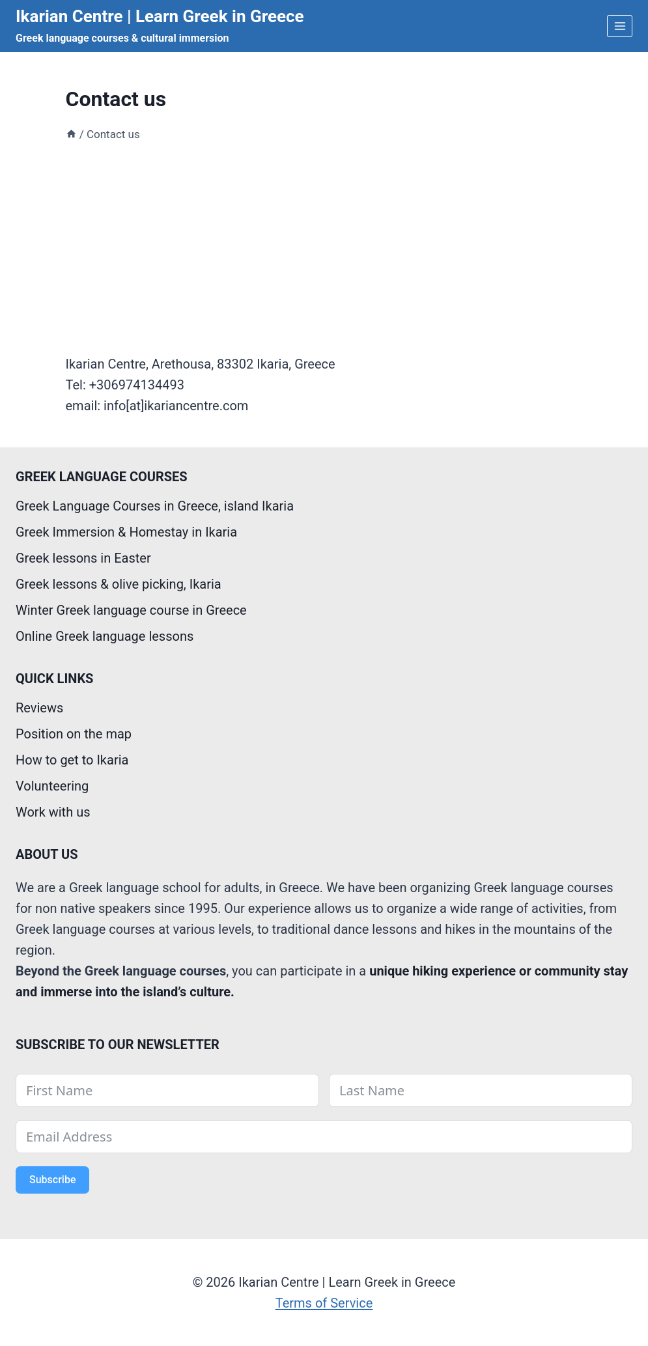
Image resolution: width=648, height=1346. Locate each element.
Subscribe (52, 1179)
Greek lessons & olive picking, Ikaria (118, 584)
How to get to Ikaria (72, 760)
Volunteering (52, 786)
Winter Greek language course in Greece (131, 610)
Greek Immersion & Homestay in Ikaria (126, 532)
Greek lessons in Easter (83, 558)
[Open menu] (619, 25)
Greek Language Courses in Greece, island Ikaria (155, 506)
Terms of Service (324, 1303)
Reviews (39, 708)
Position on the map (74, 734)
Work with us (53, 812)
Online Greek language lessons (104, 636)
